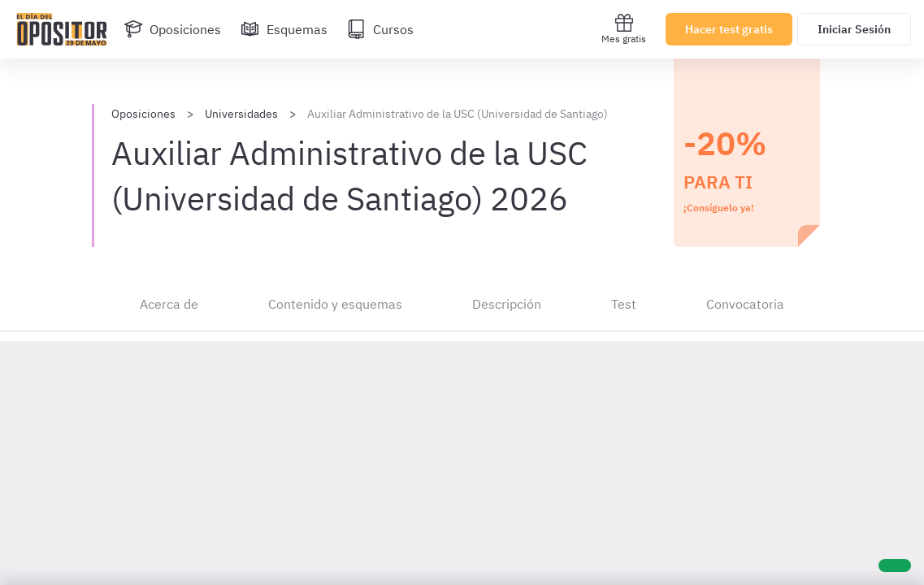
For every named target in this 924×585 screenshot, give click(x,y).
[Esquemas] (284, 29)
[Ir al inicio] (62, 29)
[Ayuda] (894, 565)
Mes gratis (623, 29)
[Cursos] (380, 29)
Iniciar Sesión (854, 29)
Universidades (241, 113)
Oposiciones (143, 113)
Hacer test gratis (729, 29)
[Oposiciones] (172, 29)
